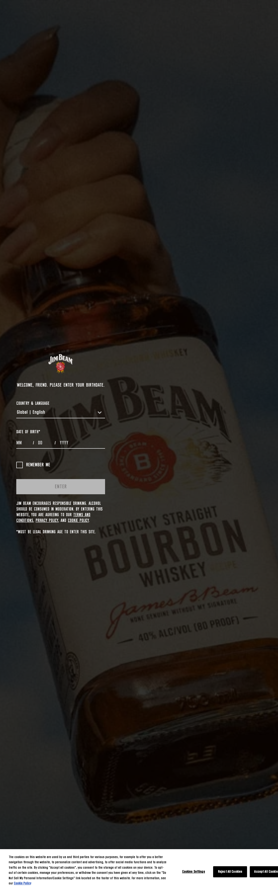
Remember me (33, 465)
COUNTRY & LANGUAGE (32, 403)
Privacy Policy (47, 520)
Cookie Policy (78, 520)
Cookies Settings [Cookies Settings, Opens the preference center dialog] (193, 872)
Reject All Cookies (230, 872)
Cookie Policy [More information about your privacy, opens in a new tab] (22, 883)
